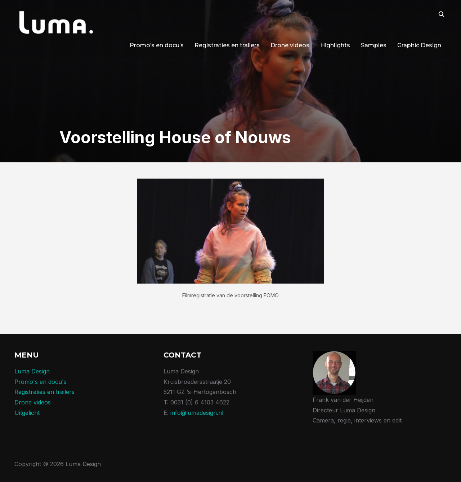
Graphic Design (419, 45)
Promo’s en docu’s (157, 45)
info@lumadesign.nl (196, 412)
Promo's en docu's (40, 381)
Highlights (335, 45)
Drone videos (289, 45)
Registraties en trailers (227, 45)
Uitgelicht (27, 412)
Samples (373, 45)
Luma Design (32, 371)
